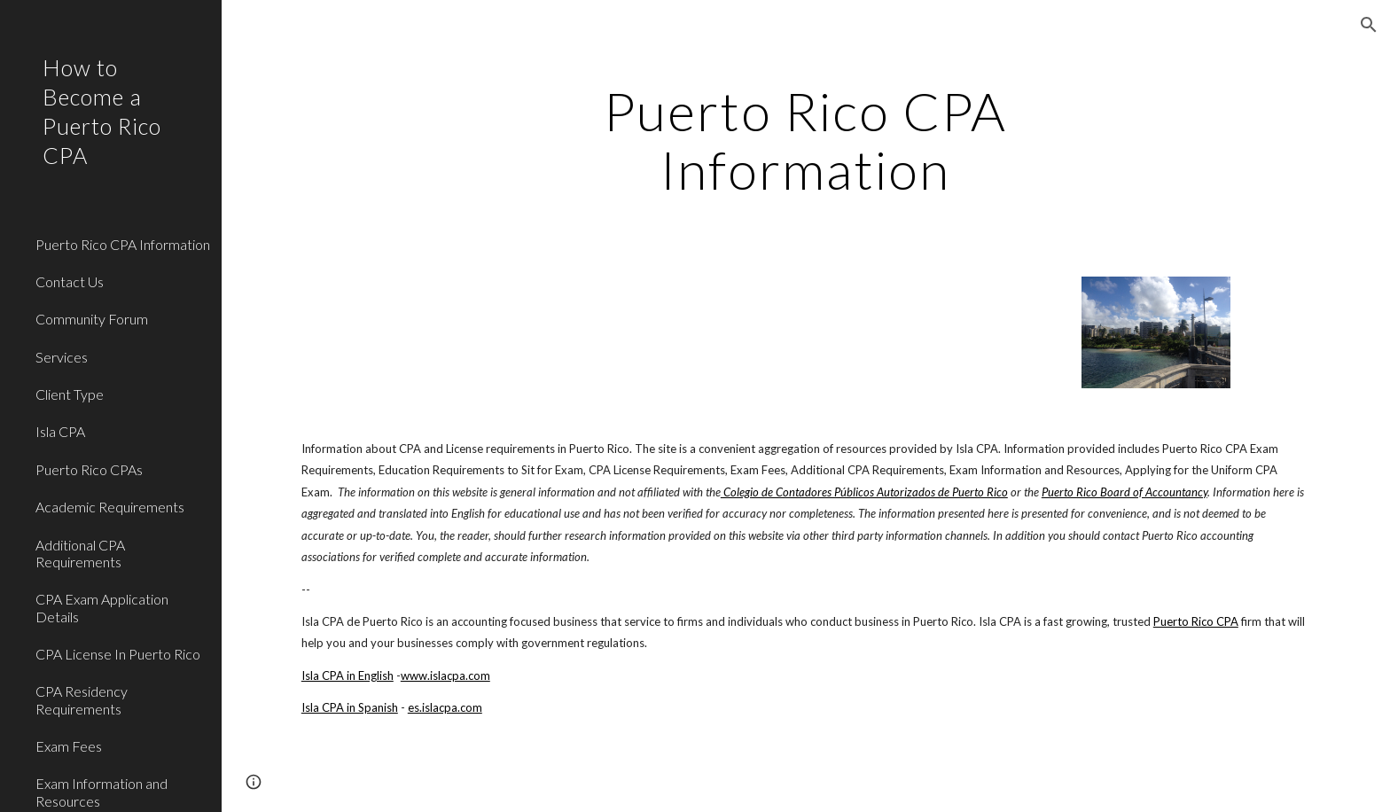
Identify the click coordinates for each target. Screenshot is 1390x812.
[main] (806, 140)
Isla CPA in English (347, 675)
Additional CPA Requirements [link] (80, 553)
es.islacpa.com (445, 707)
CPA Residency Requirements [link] (81, 699)
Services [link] (61, 356)
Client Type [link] (69, 394)
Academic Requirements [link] (109, 506)
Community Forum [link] (91, 318)
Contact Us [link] (69, 281)
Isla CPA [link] (60, 431)
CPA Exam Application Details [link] (101, 607)
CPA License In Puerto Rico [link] (117, 653)
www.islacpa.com (445, 675)
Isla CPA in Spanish (349, 707)
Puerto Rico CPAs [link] (89, 469)
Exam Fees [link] (68, 746)
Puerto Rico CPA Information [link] (122, 244)
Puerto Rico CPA (1195, 621)
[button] (1368, 25)
